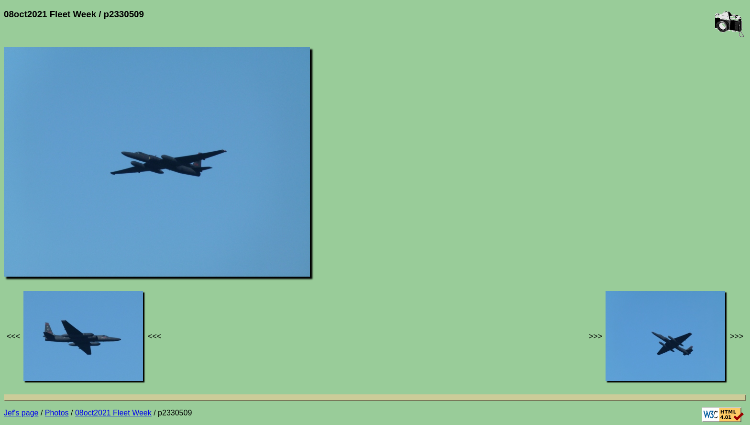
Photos (57, 413)
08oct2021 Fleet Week (113, 413)
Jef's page (21, 413)
